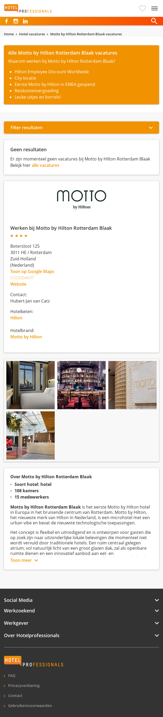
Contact (14, 695)
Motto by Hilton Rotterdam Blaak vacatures (86, 34)
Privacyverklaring (23, 685)
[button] (142, 8)
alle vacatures (45, 165)
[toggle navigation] (154, 8)
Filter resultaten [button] (27, 127)
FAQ (11, 675)
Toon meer (21, 560)
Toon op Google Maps (32, 271)
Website (18, 284)
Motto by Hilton (26, 337)
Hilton (16, 318)
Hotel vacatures (32, 34)
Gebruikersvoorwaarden (29, 705)
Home (9, 34)
